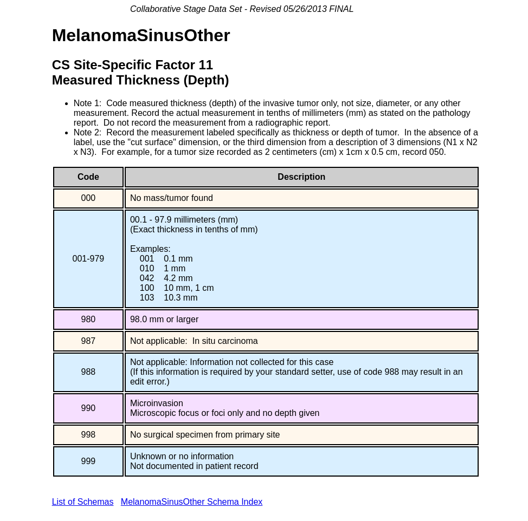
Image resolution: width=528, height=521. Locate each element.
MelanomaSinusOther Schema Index (191, 501)
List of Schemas (83, 501)
